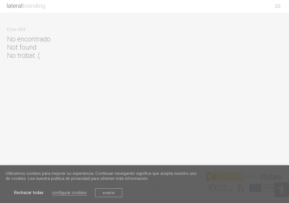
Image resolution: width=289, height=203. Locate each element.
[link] (26, 6)
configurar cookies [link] (69, 192)
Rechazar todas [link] (28, 192)
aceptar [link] (108, 193)
